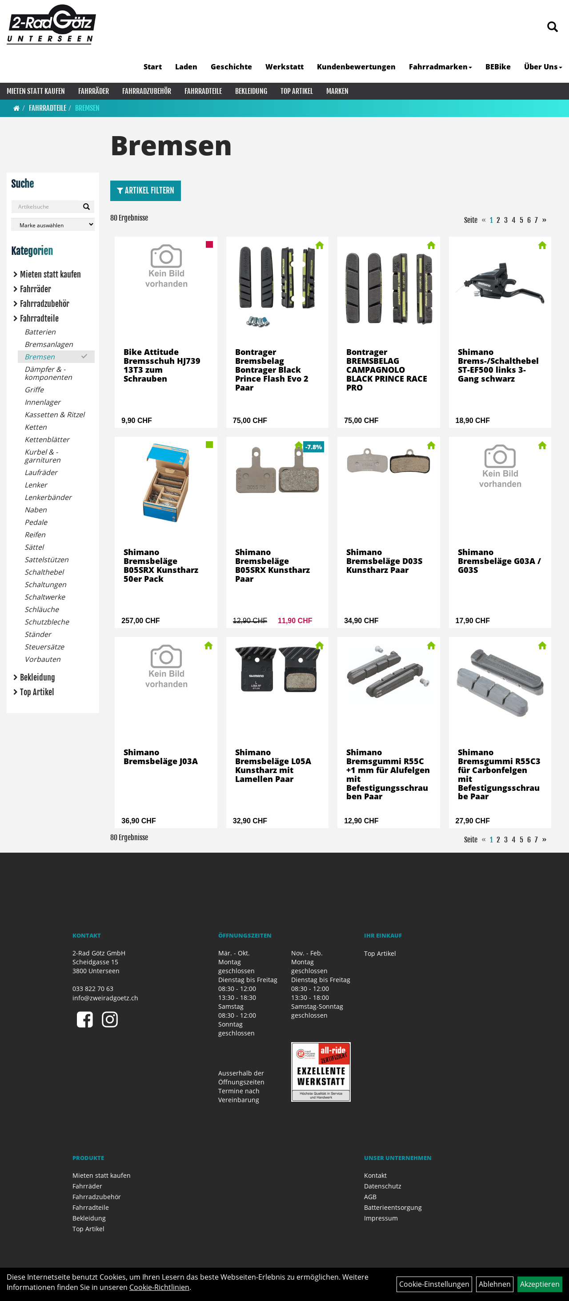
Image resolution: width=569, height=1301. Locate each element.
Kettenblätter (46, 439)
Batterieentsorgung (393, 1207)
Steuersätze (44, 647)
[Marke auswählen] (53, 224)
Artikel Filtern (145, 190)
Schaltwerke (44, 597)
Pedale (35, 522)
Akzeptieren (540, 1284)
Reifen (34, 535)
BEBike (498, 67)
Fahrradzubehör (146, 91)
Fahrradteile (203, 91)
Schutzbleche (46, 622)
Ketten (35, 427)
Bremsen (87, 108)
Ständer (37, 634)
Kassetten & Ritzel (54, 414)
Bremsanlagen (48, 344)
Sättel (34, 547)
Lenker (35, 485)
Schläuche (41, 609)
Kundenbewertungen (356, 67)
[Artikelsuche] (552, 27)
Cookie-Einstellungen (434, 1284)
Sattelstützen (46, 559)
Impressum (381, 1218)
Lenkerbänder (48, 497)
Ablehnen (495, 1284)
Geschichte (231, 67)
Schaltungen (45, 584)
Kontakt (375, 1175)
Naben (35, 510)
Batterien (40, 332)
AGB (370, 1196)
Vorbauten (42, 659)
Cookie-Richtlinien (159, 1287)
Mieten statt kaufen (36, 91)
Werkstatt (284, 67)
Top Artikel (296, 91)
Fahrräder (93, 91)
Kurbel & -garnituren (42, 456)
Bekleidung (251, 91)
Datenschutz (382, 1186)
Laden (186, 67)
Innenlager (42, 402)
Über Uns (543, 67)
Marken (337, 91)
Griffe (34, 390)
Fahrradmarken (440, 67)
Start (153, 67)
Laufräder (40, 472)
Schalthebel (44, 572)
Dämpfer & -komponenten (48, 373)
